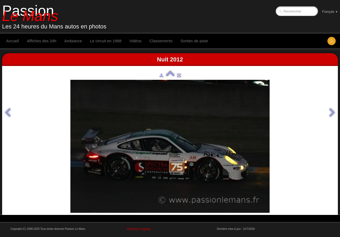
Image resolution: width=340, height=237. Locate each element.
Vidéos (135, 41)
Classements (161, 41)
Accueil (12, 41)
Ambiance (73, 41)
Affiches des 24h (41, 41)
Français (330, 12)
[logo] (56, 17)
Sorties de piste (194, 41)
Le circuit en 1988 (105, 41)
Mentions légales (139, 229)
